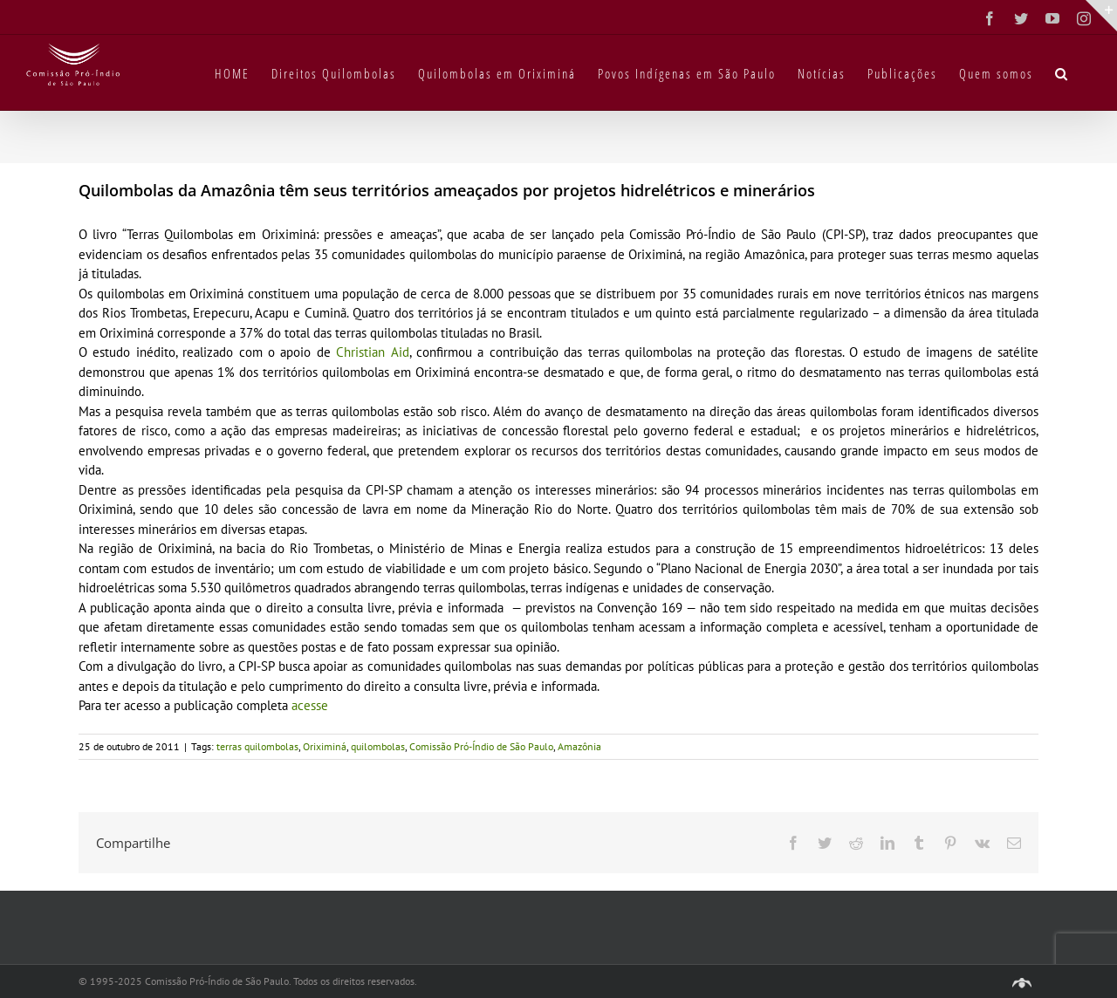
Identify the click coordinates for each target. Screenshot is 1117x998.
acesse (309, 705)
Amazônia (579, 746)
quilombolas (378, 746)
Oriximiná (324, 746)
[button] (1062, 72)
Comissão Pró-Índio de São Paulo (481, 746)
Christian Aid (372, 352)
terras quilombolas (257, 746)
